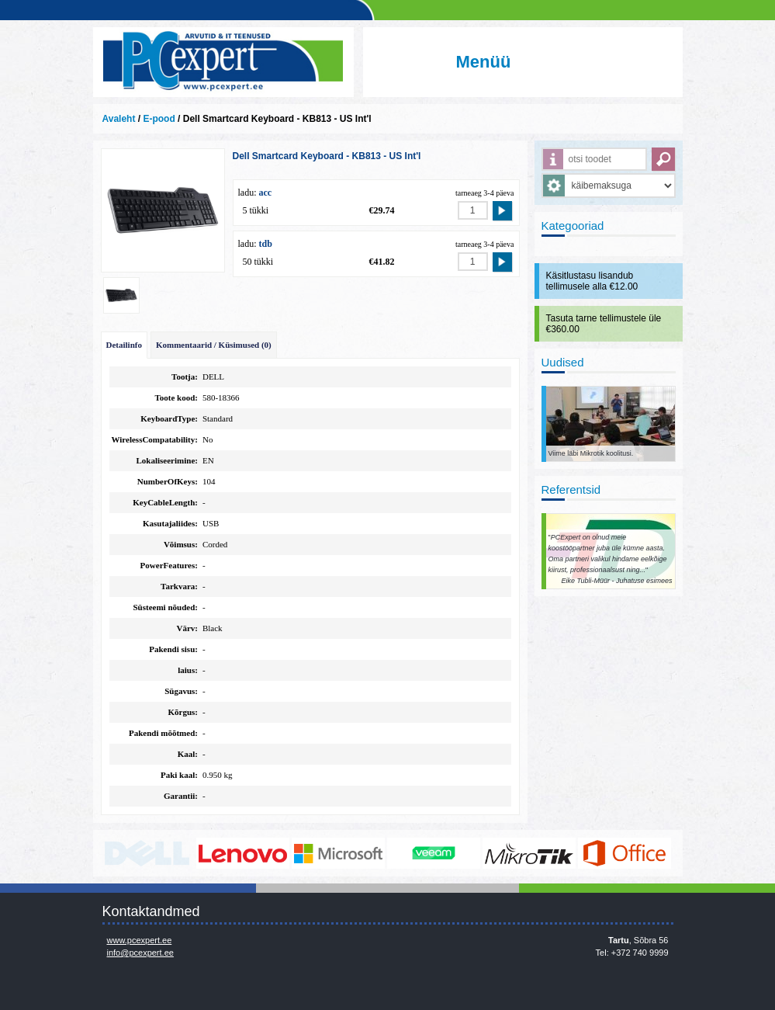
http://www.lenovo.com (242, 853)
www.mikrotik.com (529, 853)
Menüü (483, 61)
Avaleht (119, 118)
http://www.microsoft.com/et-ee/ (338, 853)
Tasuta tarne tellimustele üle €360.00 (604, 324)
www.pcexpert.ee (139, 940)
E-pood (159, 118)
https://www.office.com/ (624, 853)
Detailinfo (124, 344)
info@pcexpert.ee (140, 952)
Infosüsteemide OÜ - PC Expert (223, 62)
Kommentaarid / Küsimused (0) (214, 344)
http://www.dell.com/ (147, 853)
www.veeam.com (433, 853)
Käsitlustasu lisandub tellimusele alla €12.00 (592, 281)
